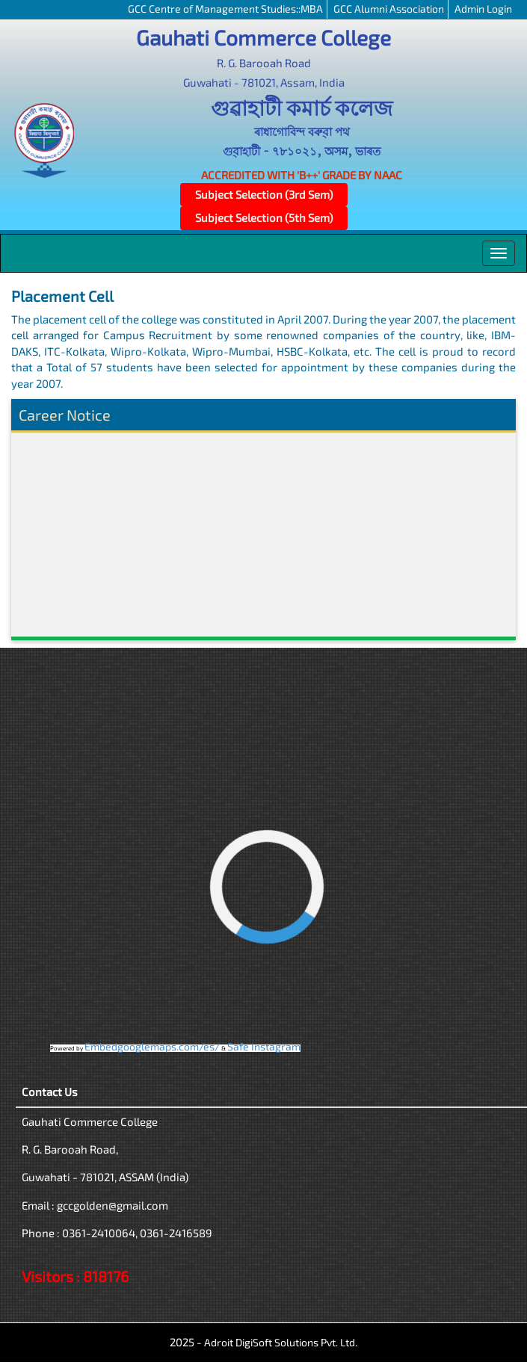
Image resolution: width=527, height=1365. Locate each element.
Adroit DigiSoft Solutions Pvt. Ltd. (280, 1342)
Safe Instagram (264, 1046)
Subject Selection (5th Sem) (264, 217)
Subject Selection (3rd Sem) (264, 194)
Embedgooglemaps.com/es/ (152, 1046)
